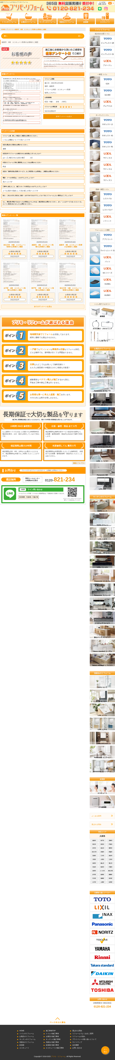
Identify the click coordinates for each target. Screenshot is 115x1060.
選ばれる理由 (96, 824)
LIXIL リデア (102, 377)
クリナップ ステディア (102, 637)
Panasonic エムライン (102, 757)
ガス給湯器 (102, 807)
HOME (21, 1031)
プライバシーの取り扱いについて (84, 1039)
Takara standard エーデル (102, 651)
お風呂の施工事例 (52, 1036)
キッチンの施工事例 (53, 1039)
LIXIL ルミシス (102, 743)
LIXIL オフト (102, 715)
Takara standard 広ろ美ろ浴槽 (102, 433)
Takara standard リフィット (102, 665)
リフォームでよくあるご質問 (82, 1033)
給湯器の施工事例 (52, 1045)
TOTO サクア (102, 687)
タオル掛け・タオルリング (102, 328)
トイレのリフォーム (9, 22)
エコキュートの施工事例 (55, 1048)
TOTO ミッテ (102, 511)
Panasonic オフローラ (102, 391)
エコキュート (105, 22)
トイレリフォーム (102, 30)
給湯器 (85, 22)
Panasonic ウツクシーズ (102, 771)
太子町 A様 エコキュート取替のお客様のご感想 (15, 289)
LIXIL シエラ (102, 539)
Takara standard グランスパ (102, 419)
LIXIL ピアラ (102, 729)
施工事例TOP (51, 1031)
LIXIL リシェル (102, 567)
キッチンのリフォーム (47, 22)
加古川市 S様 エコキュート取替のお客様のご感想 (71, 289)
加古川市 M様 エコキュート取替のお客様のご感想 (14, 246)
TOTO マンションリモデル (102, 447)
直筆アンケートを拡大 (64, 116)
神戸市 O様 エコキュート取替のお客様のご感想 (42, 289)
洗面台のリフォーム (66, 22)
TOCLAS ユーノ (102, 405)
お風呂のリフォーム (28, 22)
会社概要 (75, 1045)
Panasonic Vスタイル (102, 581)
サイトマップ (77, 1042)
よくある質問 (96, 816)
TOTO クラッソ (102, 525)
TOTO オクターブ (102, 701)
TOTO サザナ (102, 363)
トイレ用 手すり (102, 341)
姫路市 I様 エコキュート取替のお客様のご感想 (70, 246)
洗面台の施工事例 (52, 1042)
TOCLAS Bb (102, 609)
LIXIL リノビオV (102, 461)
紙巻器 (102, 316)
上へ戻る (105, 1050)
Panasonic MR (102, 475)
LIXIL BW (102, 489)
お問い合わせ (77, 1048)
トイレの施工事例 (52, 1033)
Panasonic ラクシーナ (102, 595)
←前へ (4, 36)
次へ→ (80, 36)
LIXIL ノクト (102, 553)
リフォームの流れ (78, 1036)
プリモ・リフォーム (58, 1056)
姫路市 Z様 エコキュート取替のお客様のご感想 (43, 246)
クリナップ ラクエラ (102, 623)
